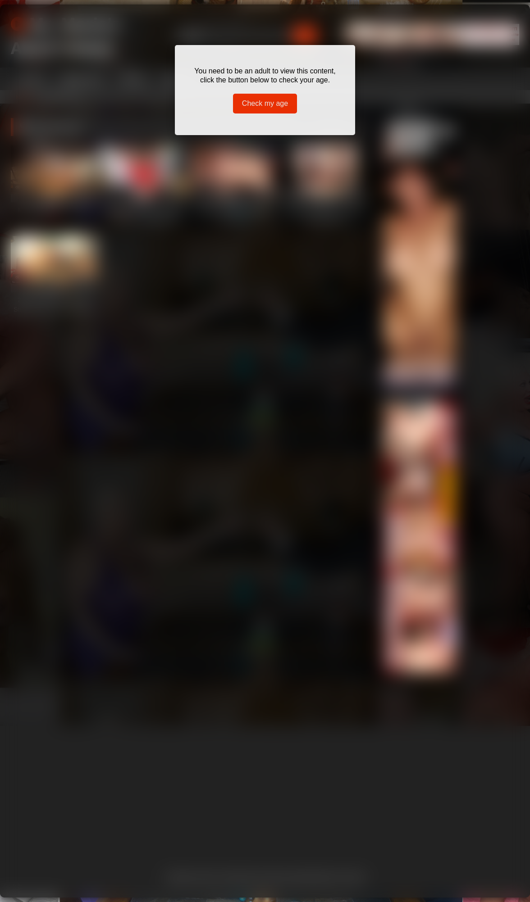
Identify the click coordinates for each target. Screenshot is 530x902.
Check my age (265, 103)
